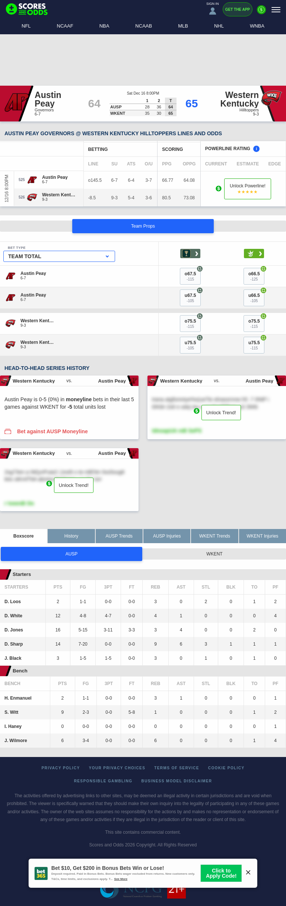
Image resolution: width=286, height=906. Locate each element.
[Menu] (276, 9)
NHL (219, 26)
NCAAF (65, 26)
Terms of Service (176, 768)
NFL (26, 26)
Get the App (237, 9)
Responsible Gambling (103, 781)
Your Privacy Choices (117, 768)
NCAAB (143, 26)
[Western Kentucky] (59, 195)
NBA (104, 26)
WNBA (257, 26)
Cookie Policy (226, 768)
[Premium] (261, 12)
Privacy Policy (61, 768)
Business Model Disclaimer (177, 781)
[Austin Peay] (55, 177)
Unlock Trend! (221, 412)
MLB (183, 26)
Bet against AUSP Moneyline (52, 431)
